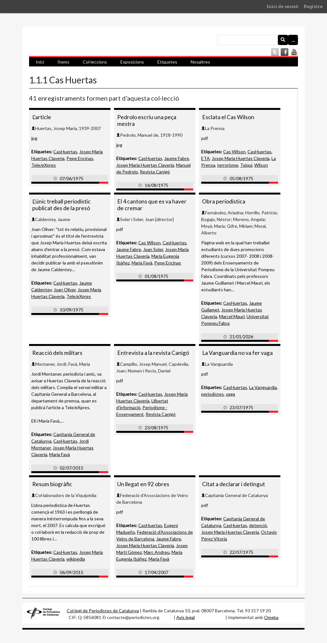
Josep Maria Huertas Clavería (145, 165)
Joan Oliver (65, 289)
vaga (230, 394)
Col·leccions (95, 62)
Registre (313, 6)
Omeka (271, 617)
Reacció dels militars (57, 352)
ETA (205, 158)
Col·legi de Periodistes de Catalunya (103, 610)
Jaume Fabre (176, 158)
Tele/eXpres (43, 165)
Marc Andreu (157, 552)
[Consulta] (257, 40)
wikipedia (75, 559)
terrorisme (227, 165)
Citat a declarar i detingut (233, 484)
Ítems (63, 62)
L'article (41, 117)
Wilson (261, 165)
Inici (40, 62)
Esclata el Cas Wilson (228, 117)
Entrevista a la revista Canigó (153, 352)
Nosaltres (200, 62)
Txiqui (246, 165)
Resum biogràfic (52, 484)
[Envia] (283, 40)
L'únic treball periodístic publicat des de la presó (61, 204)
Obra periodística (223, 201)
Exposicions (132, 62)
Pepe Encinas (79, 158)
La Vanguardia (263, 387)
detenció (258, 525)
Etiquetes (167, 62)
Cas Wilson (234, 151)
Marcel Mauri (232, 316)
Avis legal (185, 617)
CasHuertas (65, 151)
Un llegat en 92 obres (143, 484)
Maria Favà (142, 262)
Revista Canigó (155, 171)
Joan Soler (153, 249)
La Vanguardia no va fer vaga (237, 352)
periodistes (212, 394)
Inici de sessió (282, 6)
